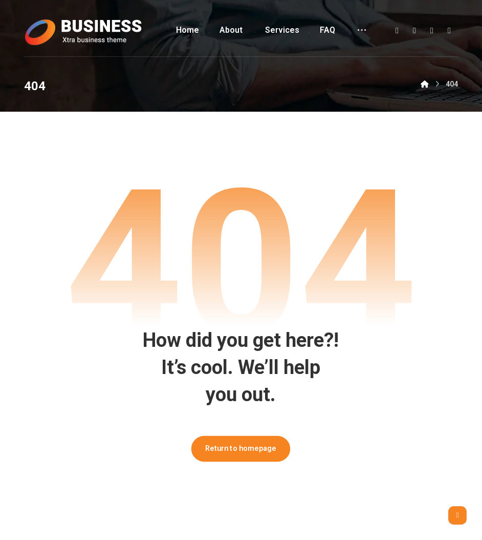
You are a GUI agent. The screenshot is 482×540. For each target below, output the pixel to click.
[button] (397, 31)
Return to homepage (241, 448)
